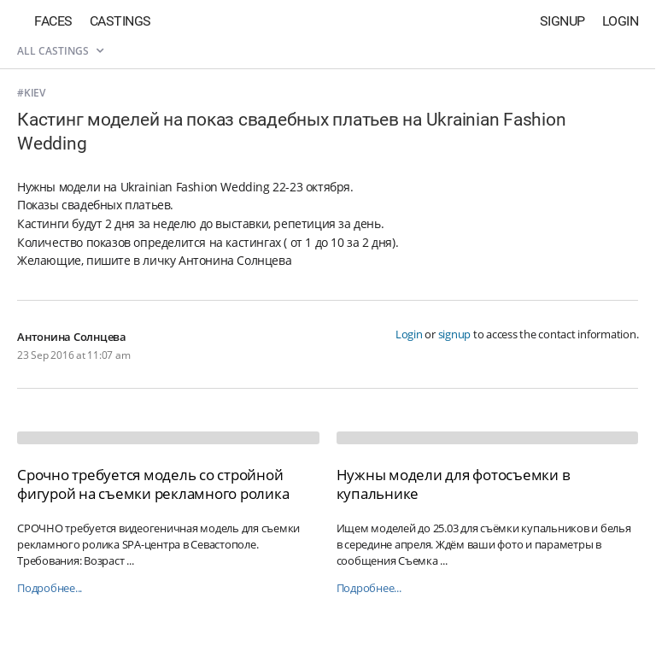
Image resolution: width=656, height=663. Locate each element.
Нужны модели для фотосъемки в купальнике (454, 484)
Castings (120, 21)
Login (620, 21)
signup (455, 334)
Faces (53, 21)
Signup (562, 21)
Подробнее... (49, 588)
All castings (60, 51)
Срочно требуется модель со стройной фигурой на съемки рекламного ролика (153, 484)
